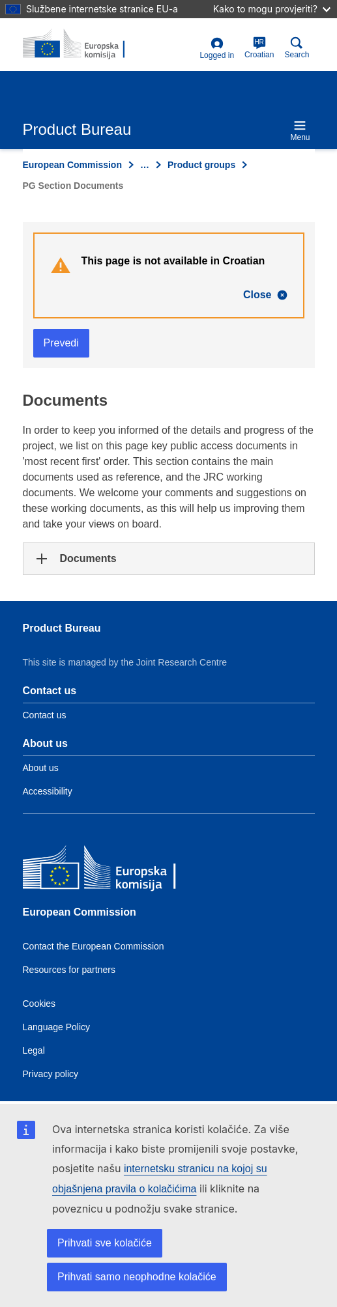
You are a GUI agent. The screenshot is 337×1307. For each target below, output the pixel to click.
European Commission (72, 165)
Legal (34, 1050)
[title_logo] (86, 44)
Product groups (201, 165)
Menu (300, 130)
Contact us (44, 715)
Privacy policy (51, 1074)
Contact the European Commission (93, 946)
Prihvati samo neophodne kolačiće (136, 1276)
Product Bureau (62, 628)
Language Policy (57, 1027)
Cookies (39, 1003)
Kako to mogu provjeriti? (271, 8)
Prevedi (61, 342)
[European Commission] (117, 870)
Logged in (216, 48)
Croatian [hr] (259, 47)
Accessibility (47, 791)
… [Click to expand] (144, 165)
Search (296, 47)
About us (41, 768)
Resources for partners (69, 969)
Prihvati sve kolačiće (104, 1242)
